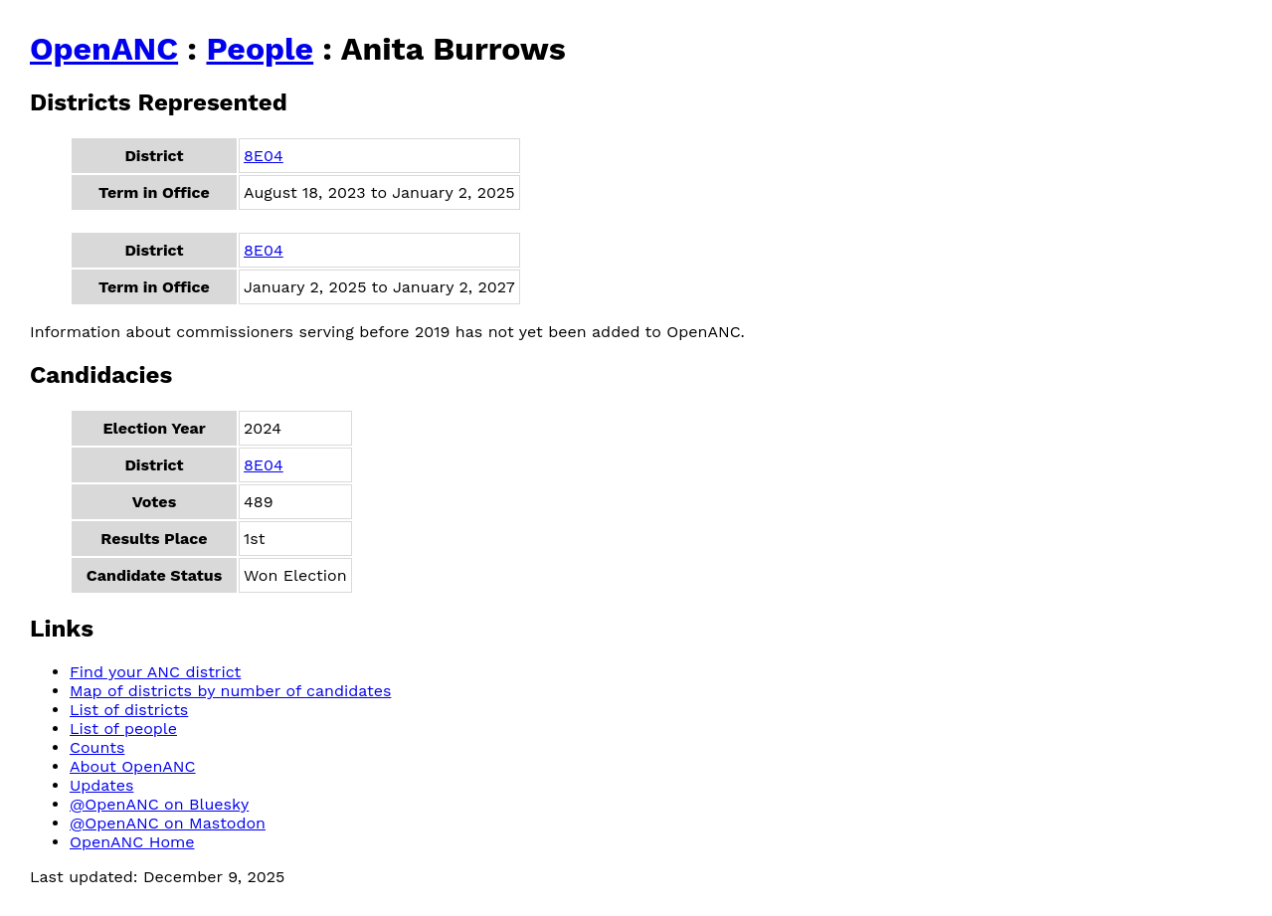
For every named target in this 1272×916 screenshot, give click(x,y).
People (259, 49)
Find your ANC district (155, 671)
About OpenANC (133, 766)
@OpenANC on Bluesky (159, 804)
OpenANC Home (132, 841)
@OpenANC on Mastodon (168, 823)
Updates (101, 785)
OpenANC (104, 49)
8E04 (263, 155)
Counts (97, 747)
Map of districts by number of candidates (230, 690)
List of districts (129, 709)
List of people (123, 728)
